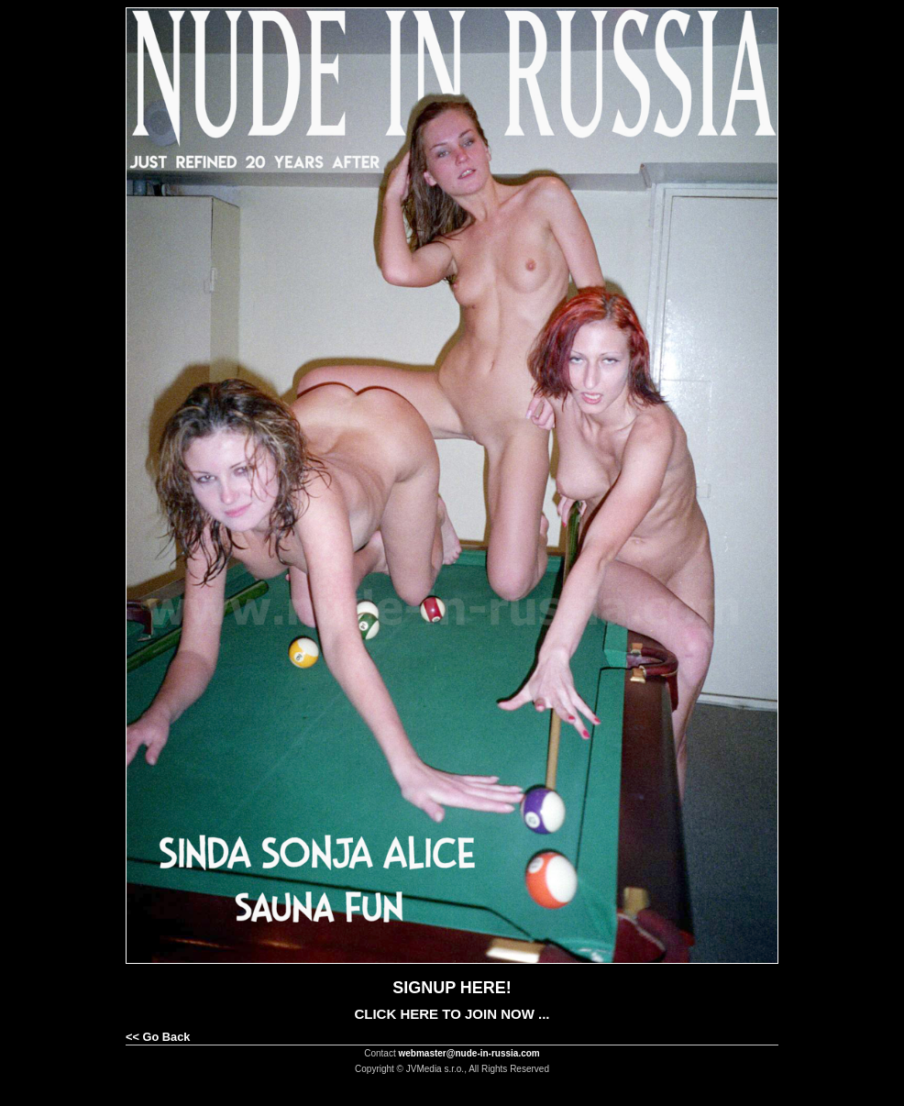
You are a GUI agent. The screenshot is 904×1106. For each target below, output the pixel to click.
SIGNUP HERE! (452, 988)
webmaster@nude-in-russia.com (469, 1053)
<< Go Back (158, 1037)
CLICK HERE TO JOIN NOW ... (451, 1014)
